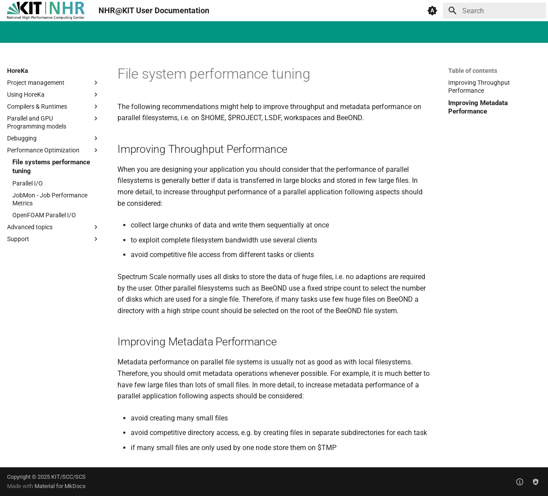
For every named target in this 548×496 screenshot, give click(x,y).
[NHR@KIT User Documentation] (46, 11)
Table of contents (472, 70)
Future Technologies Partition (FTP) (155, 32)
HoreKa (43, 32)
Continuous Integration (252, 32)
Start (14, 32)
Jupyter (307, 32)
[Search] (494, 11)
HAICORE (78, 32)
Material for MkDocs (60, 486)
